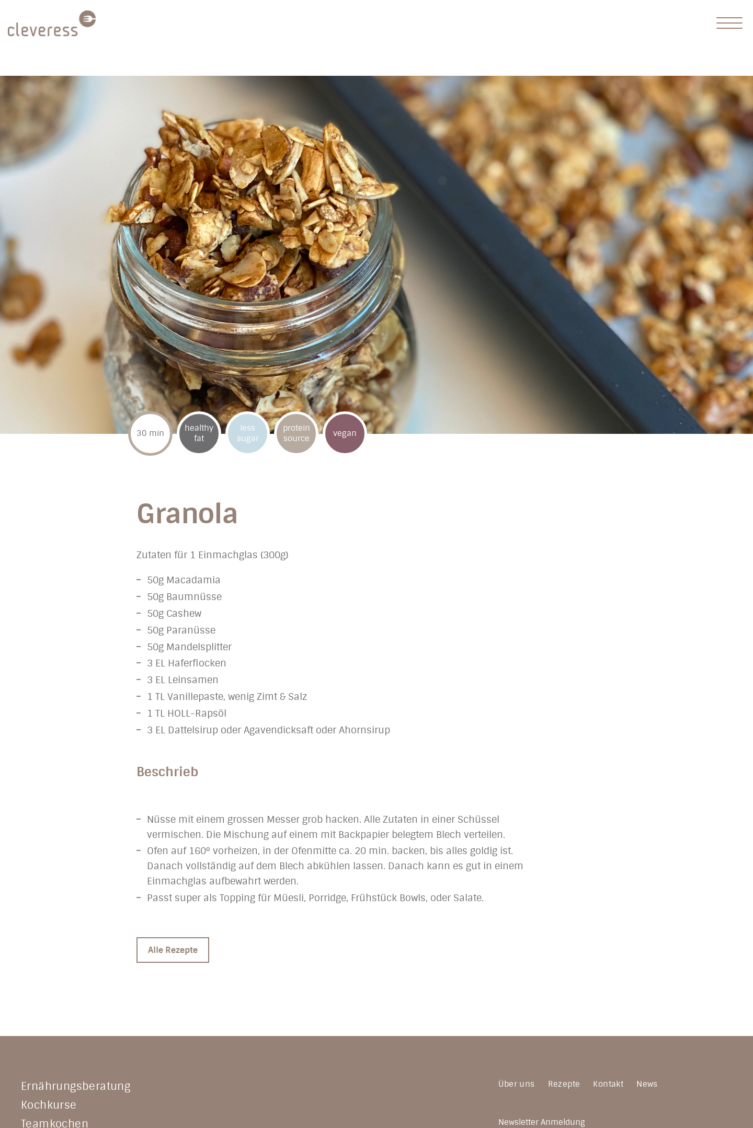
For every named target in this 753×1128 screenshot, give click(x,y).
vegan (345, 434)
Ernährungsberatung (75, 1086)
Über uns (516, 1084)
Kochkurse (49, 1105)
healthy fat (199, 433)
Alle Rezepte (173, 950)
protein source (296, 433)
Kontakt (608, 1084)
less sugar (248, 433)
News (647, 1084)
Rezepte (564, 1084)
